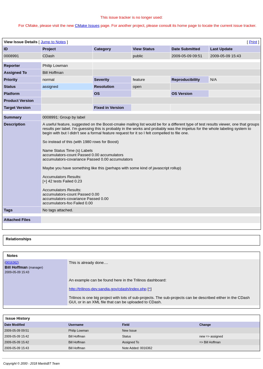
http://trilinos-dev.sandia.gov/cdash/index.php (108, 289)
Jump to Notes (53, 42)
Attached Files (17, 219)
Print (253, 42)
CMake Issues (87, 25)
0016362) (12, 262)
